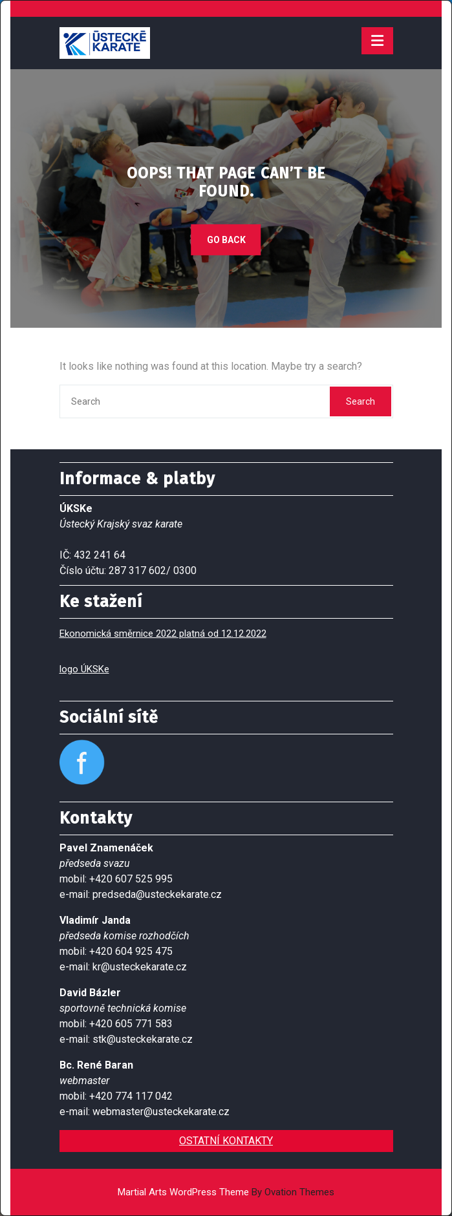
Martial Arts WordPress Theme (226, 1192)
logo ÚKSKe (84, 669)
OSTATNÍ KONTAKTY (226, 1141)
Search (360, 401)
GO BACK (226, 239)
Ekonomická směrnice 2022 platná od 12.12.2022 (162, 633)
